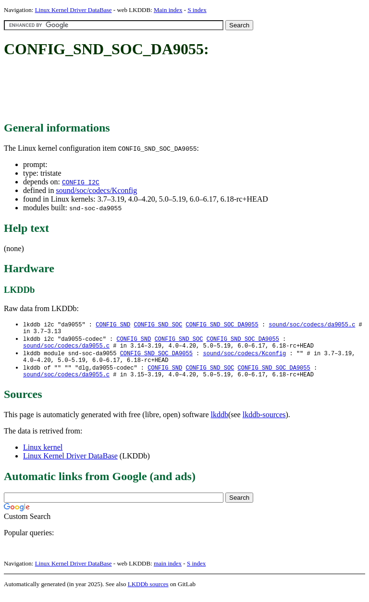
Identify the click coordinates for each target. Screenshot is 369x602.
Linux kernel (42, 455)
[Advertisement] (179, 90)
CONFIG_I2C (80, 182)
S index (196, 9)
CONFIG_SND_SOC (158, 325)
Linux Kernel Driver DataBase (73, 9)
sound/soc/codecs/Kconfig (96, 190)
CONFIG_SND (113, 325)
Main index (168, 9)
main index (168, 571)
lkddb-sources (264, 422)
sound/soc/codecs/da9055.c (312, 325)
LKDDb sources (148, 591)
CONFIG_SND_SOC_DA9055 (221, 325)
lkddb (219, 422)
